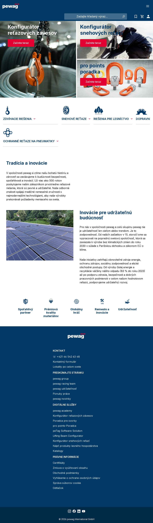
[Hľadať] (123, 16)
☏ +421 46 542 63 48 (66, 356)
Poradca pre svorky (65, 420)
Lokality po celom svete (67, 366)
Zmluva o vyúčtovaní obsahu (70, 467)
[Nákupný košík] (142, 16)
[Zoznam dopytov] (136, 16)
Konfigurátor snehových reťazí (71, 440)
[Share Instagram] (69, 511)
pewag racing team (64, 383)
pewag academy (62, 410)
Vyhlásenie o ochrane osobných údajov (76, 477)
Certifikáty (59, 462)
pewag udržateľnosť (65, 388)
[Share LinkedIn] (78, 511)
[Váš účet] (147, 16)
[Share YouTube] (83, 511)
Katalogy (58, 450)
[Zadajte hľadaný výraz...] (92, 16)
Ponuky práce (61, 393)
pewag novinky (62, 398)
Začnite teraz (21, 42)
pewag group (61, 378)
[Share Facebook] (74, 511)
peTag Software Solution (67, 430)
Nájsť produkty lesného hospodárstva (75, 445)
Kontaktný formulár (64, 361)
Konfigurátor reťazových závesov (73, 415)
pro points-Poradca (64, 425)
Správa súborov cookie (67, 483)
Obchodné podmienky (66, 472)
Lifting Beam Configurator (68, 435)
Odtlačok (58, 488)
